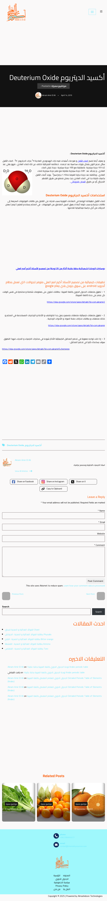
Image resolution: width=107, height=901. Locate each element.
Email (101, 522)
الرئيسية (57, 875)
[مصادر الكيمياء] (16, 12)
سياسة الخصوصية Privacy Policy (62, 884)
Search (5, 606)
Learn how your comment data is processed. (65, 585)
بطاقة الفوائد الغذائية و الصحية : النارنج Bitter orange (29, 639)
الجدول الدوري (62, 879)
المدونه (66, 875)
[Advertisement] (53, 44)
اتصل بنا (66, 889)
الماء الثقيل (83, 161)
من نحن (57, 889)
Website (101, 533)
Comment (99, 545)
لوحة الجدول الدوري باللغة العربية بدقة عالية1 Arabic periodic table (57, 667)
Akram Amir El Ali (16, 667)
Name (101, 510)
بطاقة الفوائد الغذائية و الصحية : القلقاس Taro (26, 649)
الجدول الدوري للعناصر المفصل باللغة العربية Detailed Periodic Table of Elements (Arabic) (55, 679)
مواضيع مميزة (58, 86)
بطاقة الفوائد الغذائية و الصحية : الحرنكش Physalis (28, 634)
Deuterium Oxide (15, 445)
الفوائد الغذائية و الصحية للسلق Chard (22, 630)
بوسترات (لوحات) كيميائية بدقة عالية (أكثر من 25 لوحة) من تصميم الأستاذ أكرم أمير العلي (60, 268)
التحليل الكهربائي (78, 182)
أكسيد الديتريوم (33, 445)
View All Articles (23, 471)
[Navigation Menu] (92, 12)
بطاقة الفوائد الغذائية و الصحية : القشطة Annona (27, 644)
